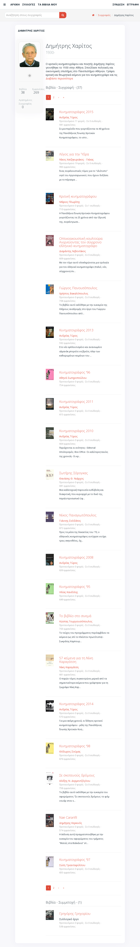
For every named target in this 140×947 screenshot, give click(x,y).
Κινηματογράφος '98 (74, 746)
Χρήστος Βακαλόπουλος (73, 293)
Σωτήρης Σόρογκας (73, 473)
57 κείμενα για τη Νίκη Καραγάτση (76, 660)
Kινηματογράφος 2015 (76, 112)
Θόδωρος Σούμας (69, 751)
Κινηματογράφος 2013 (76, 330)
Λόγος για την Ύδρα (74, 154)
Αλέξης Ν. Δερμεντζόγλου (74, 781)
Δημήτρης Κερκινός (70, 823)
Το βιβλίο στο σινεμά (75, 616)
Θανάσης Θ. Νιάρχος (71, 478)
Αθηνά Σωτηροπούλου (73, 378)
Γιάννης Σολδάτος (70, 520)
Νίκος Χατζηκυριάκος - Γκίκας (76, 159)
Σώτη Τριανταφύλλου (72, 865)
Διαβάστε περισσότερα (59, 78)
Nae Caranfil (68, 817)
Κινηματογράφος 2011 (76, 401)
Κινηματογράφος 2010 (76, 431)
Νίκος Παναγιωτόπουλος (77, 515)
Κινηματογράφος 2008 (76, 557)
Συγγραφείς (104, 15)
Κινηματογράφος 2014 (76, 704)
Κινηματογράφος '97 (74, 859)
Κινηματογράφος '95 (74, 586)
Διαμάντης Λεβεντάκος (72, 251)
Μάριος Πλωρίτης (69, 202)
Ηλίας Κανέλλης (68, 592)
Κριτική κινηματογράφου (78, 196)
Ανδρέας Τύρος (68, 117)
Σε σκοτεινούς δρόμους (77, 775)
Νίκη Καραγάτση (69, 667)
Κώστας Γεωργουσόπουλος (75, 621)
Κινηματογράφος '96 (74, 372)
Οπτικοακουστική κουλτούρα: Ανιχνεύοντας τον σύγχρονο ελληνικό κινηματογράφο (81, 242)
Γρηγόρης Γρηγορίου (74, 913)
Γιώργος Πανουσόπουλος (78, 288)
